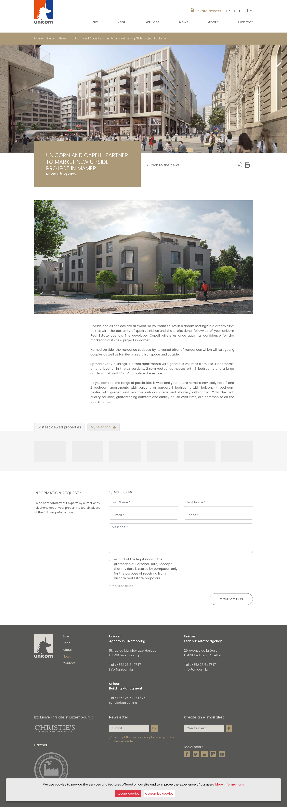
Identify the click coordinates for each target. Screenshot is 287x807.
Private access (208, 10)
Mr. (130, 492)
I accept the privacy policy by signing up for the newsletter (144, 739)
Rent (66, 643)
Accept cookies (128, 793)
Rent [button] (121, 22)
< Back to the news (163, 165)
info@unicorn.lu (121, 669)
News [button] (184, 22)
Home (38, 38)
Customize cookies (159, 793)
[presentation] (223, 570)
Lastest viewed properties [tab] (59, 427)
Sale (66, 636)
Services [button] (153, 22)
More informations (229, 784)
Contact (245, 22)
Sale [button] (94, 22)
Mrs (117, 492)
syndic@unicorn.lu (123, 702)
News (51, 38)
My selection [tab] (103, 427)
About (67, 649)
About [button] (214, 22)
